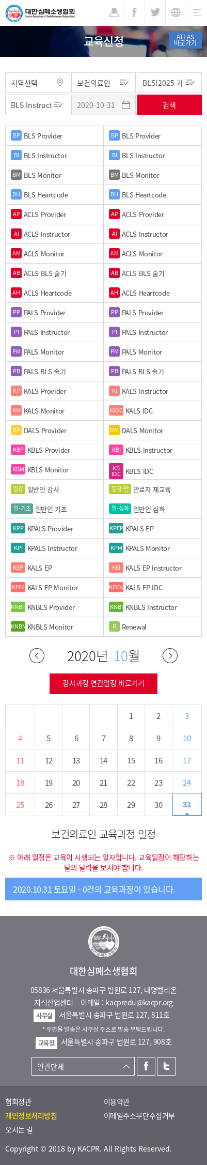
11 (20, 760)
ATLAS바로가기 (185, 40)
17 (186, 760)
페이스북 (146, 1066)
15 (131, 760)
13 (76, 760)
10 (186, 738)
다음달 (170, 655)
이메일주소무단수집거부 (139, 1115)
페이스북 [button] (134, 13)
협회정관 (18, 1101)
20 (76, 782)
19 (49, 782)
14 (103, 760)
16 (158, 760)
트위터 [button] (155, 13)
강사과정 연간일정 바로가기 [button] (103, 683)
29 (131, 804)
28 (103, 804)
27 (76, 804)
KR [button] (176, 13)
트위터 (166, 1066)
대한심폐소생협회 (40, 13)
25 (20, 804)
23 (158, 782)
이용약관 (117, 1101)
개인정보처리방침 (31, 1115)
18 (20, 782)
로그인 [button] (114, 13)
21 (103, 782)
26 (49, 804)
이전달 (36, 655)
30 (158, 804)
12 (49, 760)
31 (187, 804)
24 (186, 782)
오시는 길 (19, 1129)
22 (131, 782)
